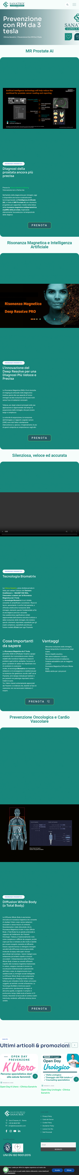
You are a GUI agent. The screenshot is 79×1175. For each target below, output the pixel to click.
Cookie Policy (47, 1123)
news (6, 1056)
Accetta (57, 1170)
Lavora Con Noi (48, 1129)
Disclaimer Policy (48, 1126)
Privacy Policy (47, 1116)
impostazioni (11, 1173)
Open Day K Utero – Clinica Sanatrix (18, 1086)
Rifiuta (69, 1170)
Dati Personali (47, 1132)
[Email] (58, 1144)
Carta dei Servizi (48, 1119)
